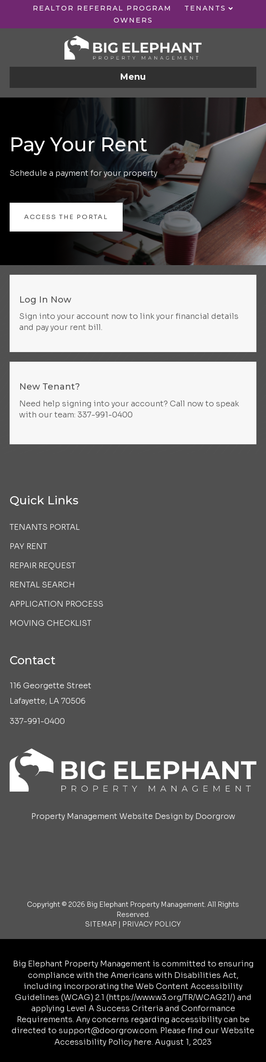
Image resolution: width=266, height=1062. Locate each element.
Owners (133, 20)
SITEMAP (101, 924)
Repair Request (43, 566)
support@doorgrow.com (108, 1030)
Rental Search (42, 585)
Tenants (205, 8)
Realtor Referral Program (102, 8)
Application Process (56, 604)
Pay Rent (28, 546)
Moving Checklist (50, 623)
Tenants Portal (45, 527)
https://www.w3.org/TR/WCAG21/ (170, 997)
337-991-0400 (105, 415)
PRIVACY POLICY (151, 924)
